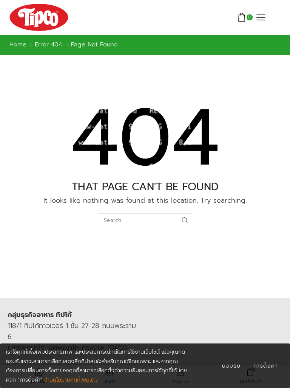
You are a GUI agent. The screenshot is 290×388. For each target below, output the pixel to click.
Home (17, 44)
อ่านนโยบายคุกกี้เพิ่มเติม (71, 380)
